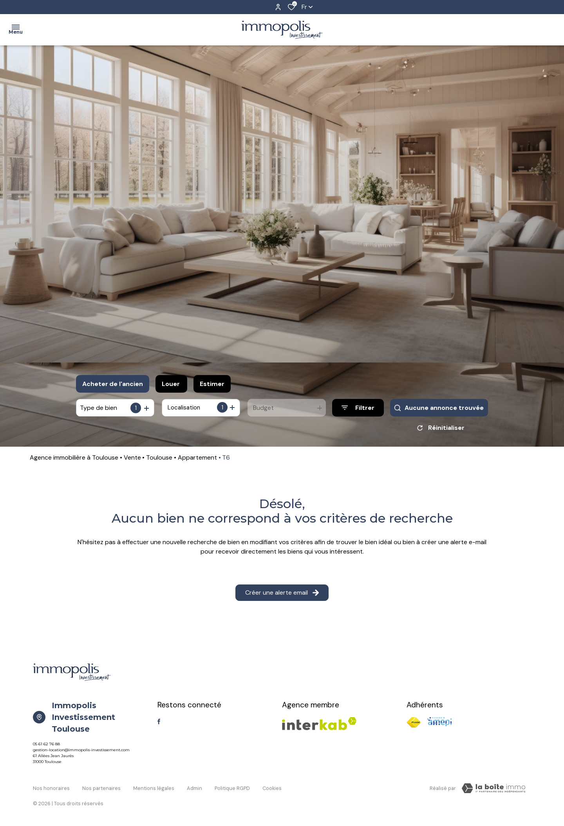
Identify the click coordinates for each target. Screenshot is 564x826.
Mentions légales (153, 789)
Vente (132, 460)
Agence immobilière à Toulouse (74, 460)
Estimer (212, 384)
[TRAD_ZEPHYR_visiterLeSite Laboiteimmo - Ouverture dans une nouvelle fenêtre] (493, 791)
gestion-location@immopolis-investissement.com (81, 752)
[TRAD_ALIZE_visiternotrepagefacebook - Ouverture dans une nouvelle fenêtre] (158, 724)
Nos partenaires (101, 789)
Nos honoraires (51, 789)
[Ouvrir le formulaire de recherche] (358, 408)
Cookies (272, 789)
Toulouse (159, 460)
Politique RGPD (232, 789)
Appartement (197, 460)
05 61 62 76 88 (46, 746)
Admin (194, 789)
